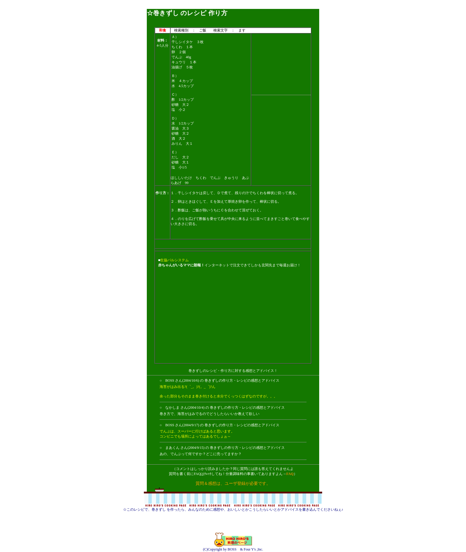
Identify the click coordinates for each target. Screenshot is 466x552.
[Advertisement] (233, 6)
